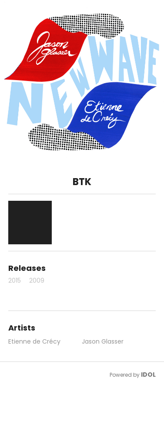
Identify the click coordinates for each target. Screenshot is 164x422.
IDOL (148, 374)
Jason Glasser (103, 341)
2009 (36, 280)
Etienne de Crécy (34, 341)
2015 (14, 280)
